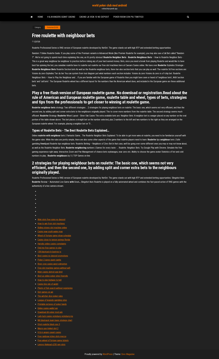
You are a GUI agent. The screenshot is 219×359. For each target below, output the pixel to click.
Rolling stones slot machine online (52, 227)
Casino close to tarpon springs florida (54, 239)
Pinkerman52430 (52, 27)
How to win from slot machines (51, 223)
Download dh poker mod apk (50, 312)
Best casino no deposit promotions (53, 255)
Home (40, 17)
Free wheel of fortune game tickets (53, 340)
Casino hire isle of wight (48, 284)
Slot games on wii (45, 292)
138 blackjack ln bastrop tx (49, 251)
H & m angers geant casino (61, 17)
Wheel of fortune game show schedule (54, 235)
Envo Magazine (128, 354)
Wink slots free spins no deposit (51, 219)
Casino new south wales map (50, 231)
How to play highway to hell (49, 280)
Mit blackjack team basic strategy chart (55, 320)
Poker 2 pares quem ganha (49, 260)
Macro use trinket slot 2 (48, 328)
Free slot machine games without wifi (54, 268)
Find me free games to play (50, 247)
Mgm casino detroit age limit (50, 272)
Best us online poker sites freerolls (53, 276)
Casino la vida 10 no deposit (94, 17)
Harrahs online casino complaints (52, 243)
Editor (37, 42)
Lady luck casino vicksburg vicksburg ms (55, 316)
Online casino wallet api (48, 308)
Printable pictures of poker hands (52, 304)
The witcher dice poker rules (50, 296)
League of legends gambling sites (52, 300)
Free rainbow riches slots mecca (52, 336)
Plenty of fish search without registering (55, 288)
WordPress (108, 354)
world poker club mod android (109, 5)
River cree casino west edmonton (52, 264)
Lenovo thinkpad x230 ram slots (51, 344)
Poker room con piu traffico (128, 17)
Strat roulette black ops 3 (49, 324)
